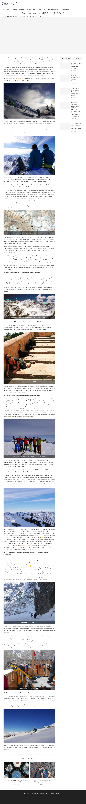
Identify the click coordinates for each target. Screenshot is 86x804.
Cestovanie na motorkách (36, 10)
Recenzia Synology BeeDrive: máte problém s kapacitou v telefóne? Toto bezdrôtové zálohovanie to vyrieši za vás (76, 109)
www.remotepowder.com (16, 78)
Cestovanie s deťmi (19, 10)
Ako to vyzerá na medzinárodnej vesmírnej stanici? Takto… (16, 781)
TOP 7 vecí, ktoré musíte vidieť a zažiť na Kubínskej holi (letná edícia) (76, 126)
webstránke (49, 564)
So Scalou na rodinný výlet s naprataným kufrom (75, 78)
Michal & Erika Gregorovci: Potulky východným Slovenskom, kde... (42, 781)
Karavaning (6, 10)
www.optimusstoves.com (27, 545)
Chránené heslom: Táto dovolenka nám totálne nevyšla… (76, 66)
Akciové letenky (53, 10)
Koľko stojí (65, 10)
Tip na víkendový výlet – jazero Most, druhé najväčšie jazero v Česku (76, 92)
